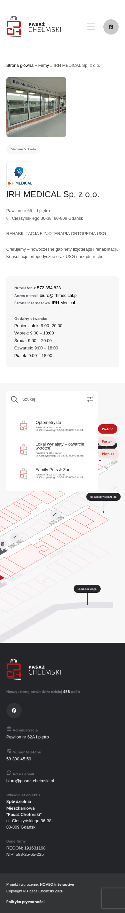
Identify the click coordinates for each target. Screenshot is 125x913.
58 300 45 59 (16, 758)
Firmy (43, 65)
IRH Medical (63, 302)
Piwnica (106, 453)
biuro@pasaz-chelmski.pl (27, 780)
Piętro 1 (105, 429)
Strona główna (20, 65)
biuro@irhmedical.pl (58, 295)
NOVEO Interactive (54, 884)
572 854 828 (49, 287)
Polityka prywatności (23, 901)
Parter (105, 441)
